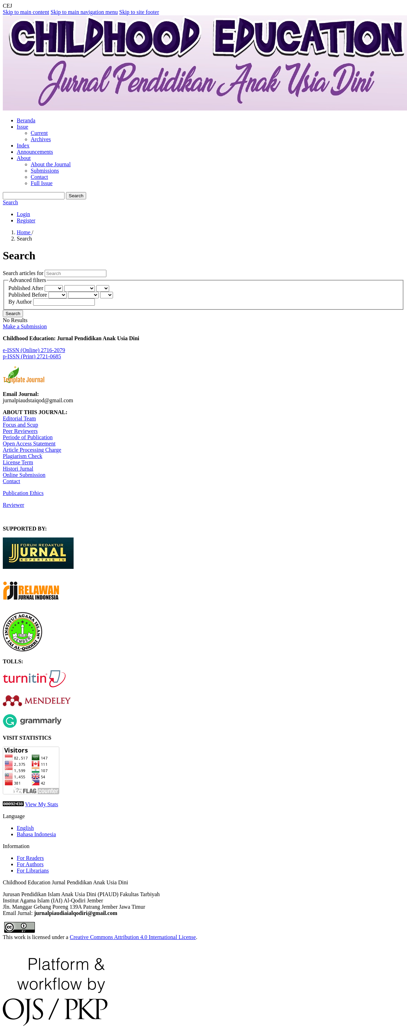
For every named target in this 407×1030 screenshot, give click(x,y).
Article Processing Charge (32, 450)
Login (23, 214)
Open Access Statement (29, 444)
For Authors (30, 864)
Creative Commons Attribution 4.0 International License (133, 937)
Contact (39, 177)
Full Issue (42, 183)
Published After (26, 288)
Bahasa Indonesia (36, 834)
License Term (18, 462)
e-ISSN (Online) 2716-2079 (34, 350)
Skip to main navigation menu (84, 12)
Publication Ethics (23, 493)
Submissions (45, 171)
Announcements (35, 152)
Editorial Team (19, 418)
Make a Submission (25, 326)
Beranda (26, 120)
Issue (22, 127)
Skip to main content (26, 12)
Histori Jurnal (18, 469)
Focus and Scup (20, 425)
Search (76, 195)
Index (23, 145)
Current (39, 133)
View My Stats (41, 804)
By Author (20, 302)
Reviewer (13, 505)
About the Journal (51, 164)
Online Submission (24, 475)
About (24, 158)
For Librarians (33, 870)
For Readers (30, 858)
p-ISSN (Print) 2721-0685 (32, 356)
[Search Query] (34, 195)
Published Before (28, 295)
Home (24, 232)
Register (26, 220)
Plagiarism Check (22, 456)
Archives (41, 139)
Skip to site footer (139, 12)
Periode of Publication (28, 437)
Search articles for (24, 273)
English (25, 828)
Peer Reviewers (20, 431)
